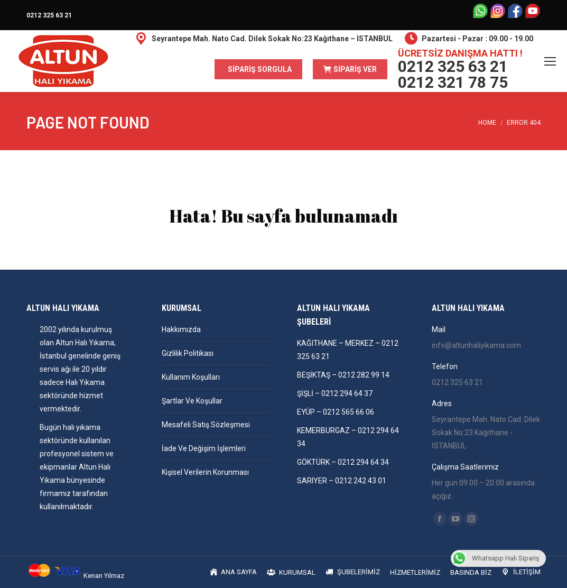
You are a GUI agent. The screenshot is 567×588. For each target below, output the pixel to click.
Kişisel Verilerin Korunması (205, 472)
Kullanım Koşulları (191, 377)
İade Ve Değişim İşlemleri (204, 448)
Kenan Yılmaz (103, 576)
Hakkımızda (181, 329)
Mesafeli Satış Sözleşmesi (206, 424)
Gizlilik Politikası (187, 353)
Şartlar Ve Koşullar (192, 401)
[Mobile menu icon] (550, 61)
